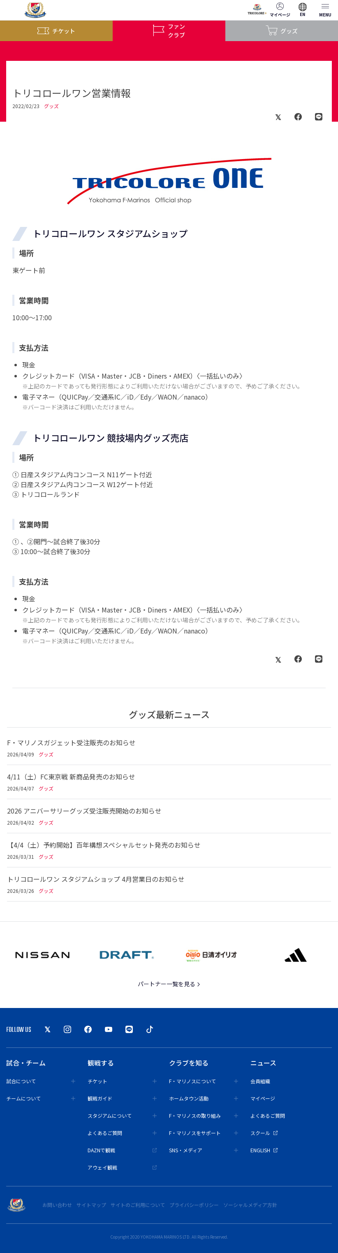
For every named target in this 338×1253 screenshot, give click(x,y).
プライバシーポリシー (194, 1204)
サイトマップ (91, 1204)
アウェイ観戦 (122, 1167)
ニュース (263, 1063)
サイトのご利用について (138, 1204)
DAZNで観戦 (122, 1150)
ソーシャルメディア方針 (250, 1204)
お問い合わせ (57, 1204)
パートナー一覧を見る (169, 984)
